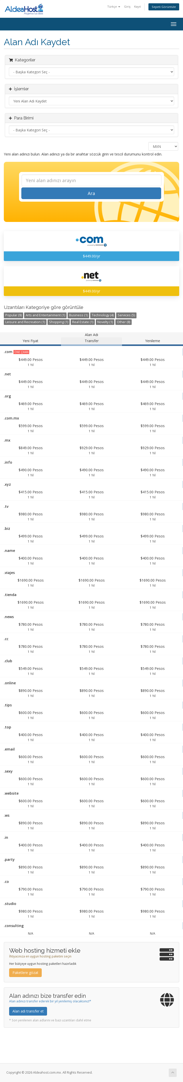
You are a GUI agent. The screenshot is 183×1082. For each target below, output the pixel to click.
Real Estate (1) (82, 322)
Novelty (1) (105, 322)
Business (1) (78, 315)
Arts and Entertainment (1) (45, 315)
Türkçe (113, 6)
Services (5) (126, 315)
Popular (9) (13, 315)
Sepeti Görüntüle (164, 7)
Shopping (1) (58, 322)
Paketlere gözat (25, 972)
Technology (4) (103, 315)
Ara (91, 193)
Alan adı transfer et (28, 1011)
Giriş (127, 6)
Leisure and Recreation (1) (25, 322)
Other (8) (123, 322)
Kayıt (137, 6)
